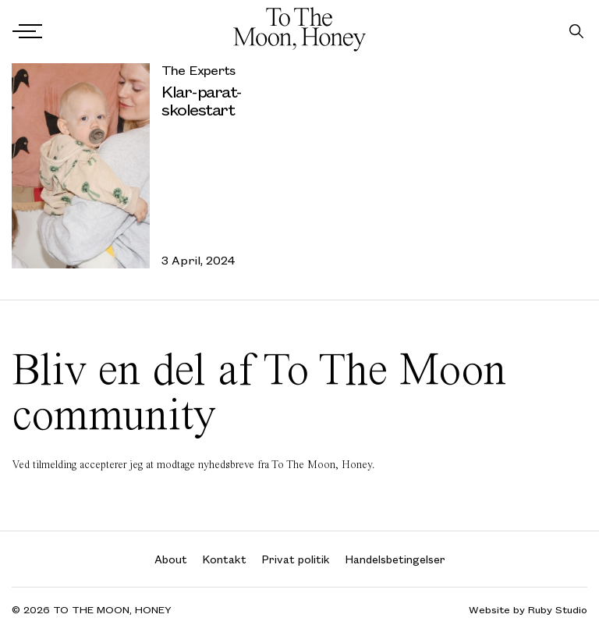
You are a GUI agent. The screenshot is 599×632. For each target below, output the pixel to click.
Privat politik (296, 559)
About (170, 559)
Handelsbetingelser (395, 559)
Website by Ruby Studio (528, 609)
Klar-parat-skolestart (201, 100)
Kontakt (224, 559)
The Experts (198, 70)
